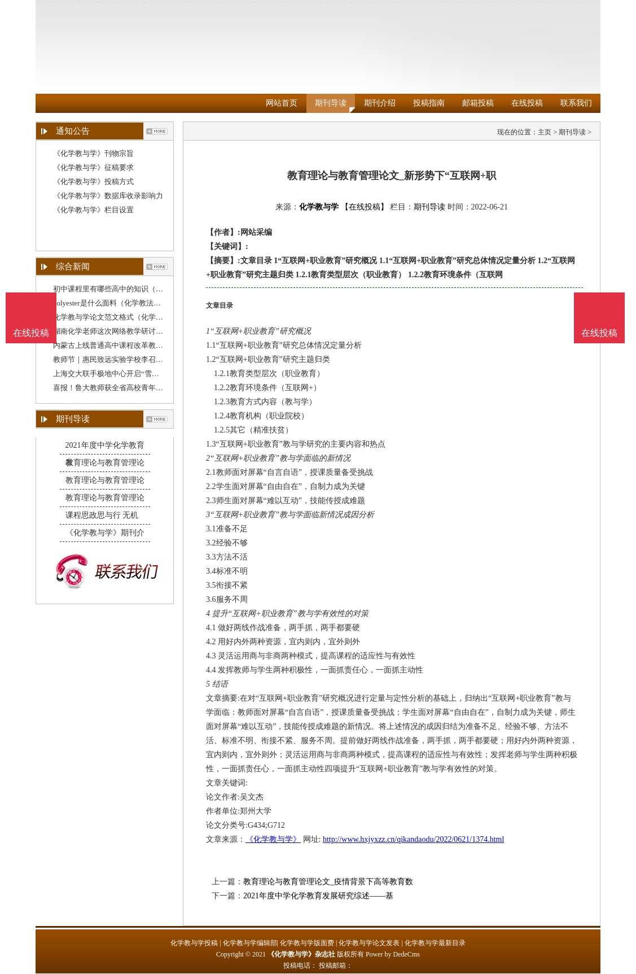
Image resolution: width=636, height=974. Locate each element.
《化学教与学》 (273, 839)
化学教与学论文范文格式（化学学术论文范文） (130, 317)
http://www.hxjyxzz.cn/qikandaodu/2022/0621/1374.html (413, 839)
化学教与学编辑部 (250, 943)
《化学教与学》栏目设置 (93, 210)
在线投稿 (527, 103)
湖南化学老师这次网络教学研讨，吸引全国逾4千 (132, 331)
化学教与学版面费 (307, 943)
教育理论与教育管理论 (104, 462)
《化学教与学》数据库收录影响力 (108, 195)
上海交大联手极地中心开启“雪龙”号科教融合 (126, 373)
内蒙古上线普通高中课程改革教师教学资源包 (126, 345)
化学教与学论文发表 (369, 943)
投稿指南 (429, 103)
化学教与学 (319, 207)
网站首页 (281, 103)
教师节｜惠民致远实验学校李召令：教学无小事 (130, 359)
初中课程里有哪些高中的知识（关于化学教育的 (130, 289)
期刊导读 (330, 103)
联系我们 (576, 103)
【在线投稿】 (364, 207)
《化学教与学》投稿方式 (93, 181)
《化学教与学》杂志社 (301, 954)
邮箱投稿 (478, 103)
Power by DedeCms (393, 954)
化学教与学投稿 (194, 943)
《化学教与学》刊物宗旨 (93, 153)
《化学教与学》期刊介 (104, 533)
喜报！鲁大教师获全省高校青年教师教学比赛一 (130, 387)
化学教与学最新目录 (435, 943)
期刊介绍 (380, 103)
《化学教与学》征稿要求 (93, 167)
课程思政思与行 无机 (102, 515)
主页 (544, 132)
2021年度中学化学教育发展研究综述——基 (318, 896)
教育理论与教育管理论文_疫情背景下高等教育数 (328, 881)
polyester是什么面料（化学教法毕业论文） (121, 303)
